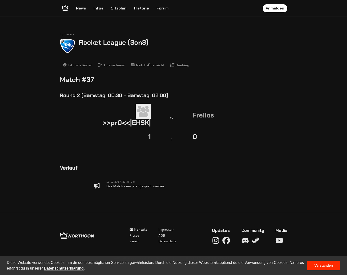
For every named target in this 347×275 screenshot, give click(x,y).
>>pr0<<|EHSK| (127, 122)
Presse (134, 235)
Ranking (179, 65)
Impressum (166, 229)
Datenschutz (167, 241)
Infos (98, 8)
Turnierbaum (111, 65)
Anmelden (275, 8)
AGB (161, 235)
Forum (163, 8)
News (81, 8)
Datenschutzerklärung (64, 268)
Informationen (78, 65)
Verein (134, 241)
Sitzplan (118, 8)
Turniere (66, 34)
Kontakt (138, 229)
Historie (141, 8)
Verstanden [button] (323, 265)
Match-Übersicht (148, 65)
